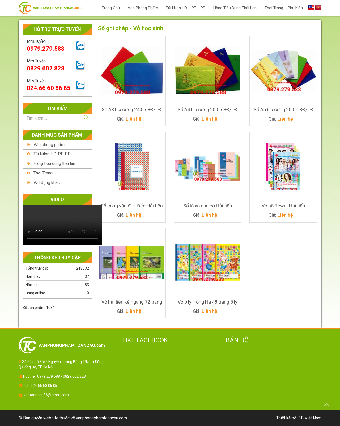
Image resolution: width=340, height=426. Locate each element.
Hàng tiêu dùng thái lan (54, 163)
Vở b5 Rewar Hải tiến (283, 205)
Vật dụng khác (46, 182)
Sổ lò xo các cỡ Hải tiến (207, 205)
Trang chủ (111, 8)
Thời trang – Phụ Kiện (284, 8)
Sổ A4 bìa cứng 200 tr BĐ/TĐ (207, 109)
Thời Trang (43, 173)
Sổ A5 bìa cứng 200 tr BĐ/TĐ (283, 109)
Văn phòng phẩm (143, 8)
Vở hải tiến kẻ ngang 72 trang (131, 302)
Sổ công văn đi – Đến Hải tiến (132, 205)
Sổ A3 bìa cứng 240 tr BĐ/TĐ (132, 109)
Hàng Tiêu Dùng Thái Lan (235, 8)
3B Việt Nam (310, 417)
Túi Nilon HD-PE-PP (52, 153)
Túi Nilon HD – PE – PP (185, 8)
